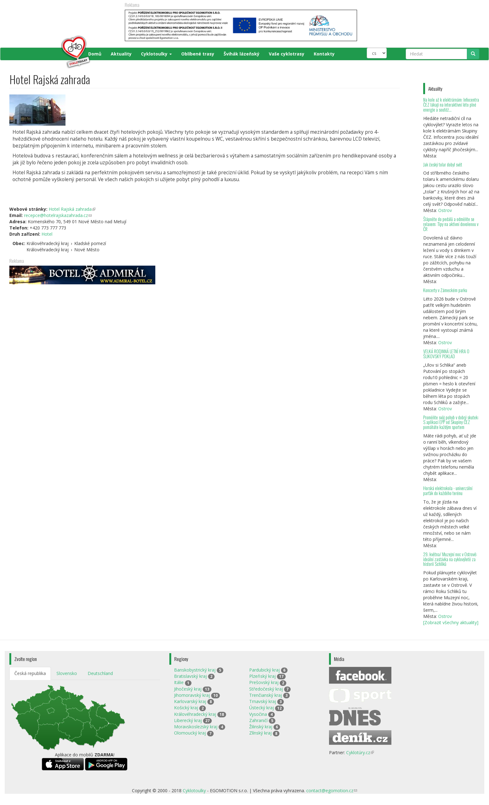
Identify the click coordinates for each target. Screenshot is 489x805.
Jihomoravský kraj (192, 695)
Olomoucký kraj (190, 733)
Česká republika (30, 673)
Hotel (46, 234)
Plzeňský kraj (262, 676)
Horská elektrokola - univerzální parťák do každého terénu (447, 490)
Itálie (179, 682)
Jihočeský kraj (187, 689)
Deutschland (100, 673)
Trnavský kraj (262, 701)
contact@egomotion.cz (331, 790)
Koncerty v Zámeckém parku (445, 290)
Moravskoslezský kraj (195, 727)
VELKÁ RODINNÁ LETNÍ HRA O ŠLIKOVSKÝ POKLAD (446, 353)
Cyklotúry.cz (360, 752)
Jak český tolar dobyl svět (442, 164)
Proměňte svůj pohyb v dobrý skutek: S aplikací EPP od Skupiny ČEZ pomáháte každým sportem (451, 422)
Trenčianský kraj (265, 695)
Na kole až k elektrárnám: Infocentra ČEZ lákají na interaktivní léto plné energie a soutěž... (451, 104)
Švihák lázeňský (241, 54)
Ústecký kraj (261, 708)
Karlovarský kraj (190, 701)
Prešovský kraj (263, 682)
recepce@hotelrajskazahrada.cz (58, 215)
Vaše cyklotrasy (286, 54)
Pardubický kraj (264, 670)
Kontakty (324, 54)
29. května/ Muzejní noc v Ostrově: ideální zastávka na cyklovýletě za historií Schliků (450, 559)
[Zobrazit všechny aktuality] (450, 622)
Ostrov (445, 210)
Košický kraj (186, 708)
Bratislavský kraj (190, 676)
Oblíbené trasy (197, 54)
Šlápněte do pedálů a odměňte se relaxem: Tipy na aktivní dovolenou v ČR (450, 224)
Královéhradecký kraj (195, 714)
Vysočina (258, 714)
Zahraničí (258, 720)
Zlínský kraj (260, 733)
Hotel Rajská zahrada (72, 209)
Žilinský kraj (260, 727)
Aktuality (121, 54)
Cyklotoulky (156, 54)
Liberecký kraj (188, 720)
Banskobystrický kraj (194, 670)
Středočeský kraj (266, 689)
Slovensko (66, 673)
